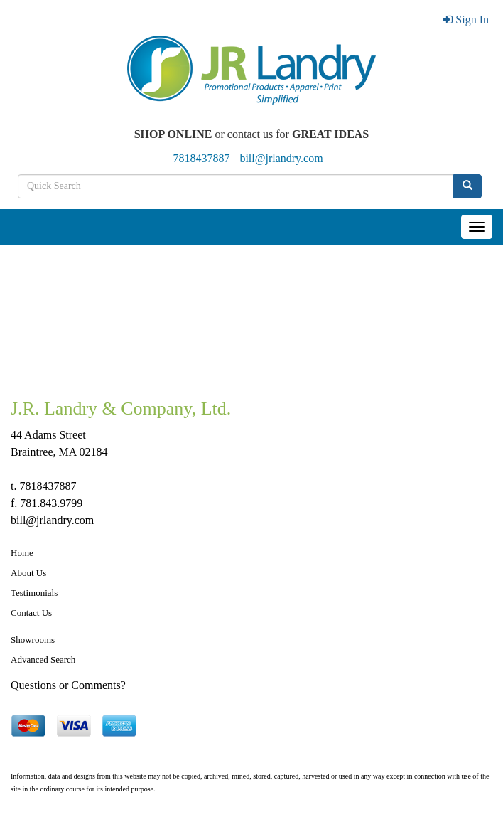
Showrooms (33, 639)
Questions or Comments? (68, 685)
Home (22, 553)
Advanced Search (43, 659)
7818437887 (201, 158)
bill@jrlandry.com (281, 158)
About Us (28, 572)
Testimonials (34, 592)
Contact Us (31, 612)
